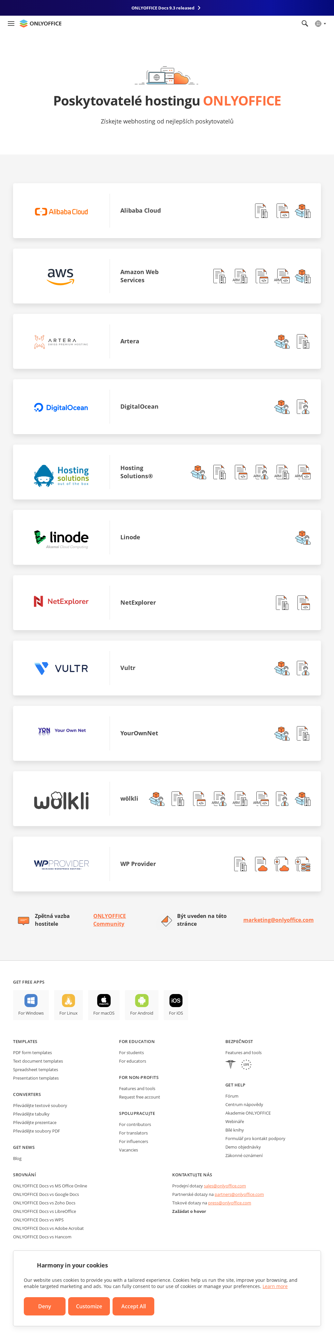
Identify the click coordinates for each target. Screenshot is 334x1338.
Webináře (234, 1121)
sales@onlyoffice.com (225, 1186)
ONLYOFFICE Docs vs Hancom (42, 1237)
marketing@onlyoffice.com (278, 919)
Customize (89, 1306)
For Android (141, 1013)
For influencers (133, 1141)
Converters (27, 1094)
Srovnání (24, 1175)
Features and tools (137, 1088)
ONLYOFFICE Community (109, 919)
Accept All (133, 1306)
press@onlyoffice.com (229, 1203)
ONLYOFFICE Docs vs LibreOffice (44, 1211)
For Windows (31, 1013)
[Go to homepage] (40, 23)
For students (131, 1052)
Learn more (275, 1286)
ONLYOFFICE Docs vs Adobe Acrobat (48, 1228)
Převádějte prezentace (34, 1122)
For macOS (103, 1013)
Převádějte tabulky (31, 1114)
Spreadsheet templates (35, 1069)
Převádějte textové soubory (40, 1105)
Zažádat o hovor (189, 1211)
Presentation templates (36, 1078)
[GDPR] (246, 1065)
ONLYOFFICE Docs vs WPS (38, 1220)
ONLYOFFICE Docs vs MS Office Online (50, 1186)
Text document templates (38, 1061)
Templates (25, 1041)
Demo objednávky (243, 1147)
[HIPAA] (230, 1065)
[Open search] (305, 23)
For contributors (135, 1124)
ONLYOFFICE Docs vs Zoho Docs (44, 1203)
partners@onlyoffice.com (239, 1194)
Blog (17, 1158)
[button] (261, 211)
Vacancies (128, 1150)
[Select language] (320, 23)
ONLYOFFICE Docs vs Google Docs (46, 1194)
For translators (133, 1133)
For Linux (68, 1013)
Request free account (139, 1097)
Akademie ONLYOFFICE (248, 1113)
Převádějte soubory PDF (36, 1131)
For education (137, 1041)
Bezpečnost (239, 1041)
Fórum (231, 1096)
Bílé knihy (234, 1130)
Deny (44, 1306)
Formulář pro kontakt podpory (255, 1138)
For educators (132, 1061)
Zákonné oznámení (244, 1155)
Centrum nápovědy (244, 1104)
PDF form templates (32, 1052)
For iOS (176, 1013)
